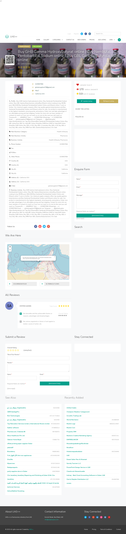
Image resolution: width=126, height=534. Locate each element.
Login (69, 34)
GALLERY (46, 40)
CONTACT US (70, 40)
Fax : (11, 148)
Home (86, 529)
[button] (54, 257)
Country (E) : (38, 161)
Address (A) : (19, 182)
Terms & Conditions (106, 529)
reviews (91, 94)
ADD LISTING (102, 40)
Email (78, 187)
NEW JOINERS (82, 40)
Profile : (38, 114)
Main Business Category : (38, 132)
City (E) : (38, 169)
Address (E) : (19, 178)
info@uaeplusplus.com (51, 520)
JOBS (112, 40)
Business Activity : (38, 140)
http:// (37, 90)
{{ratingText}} (28, 350)
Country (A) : (38, 165)
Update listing (87, 101)
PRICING (92, 40)
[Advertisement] (63, 16)
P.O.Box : (13, 152)
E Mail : (38, 186)
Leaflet (60, 279)
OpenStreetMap (66, 279)
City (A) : (38, 173)
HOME (38, 40)
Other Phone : (38, 157)
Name (78, 179)
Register (76, 34)
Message (79, 195)
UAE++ (31, 529)
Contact (118, 529)
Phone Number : (38, 144)
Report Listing (109, 101)
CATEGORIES (58, 40)
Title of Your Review (13, 354)
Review (10, 363)
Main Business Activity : (38, 136)
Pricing (94, 529)
